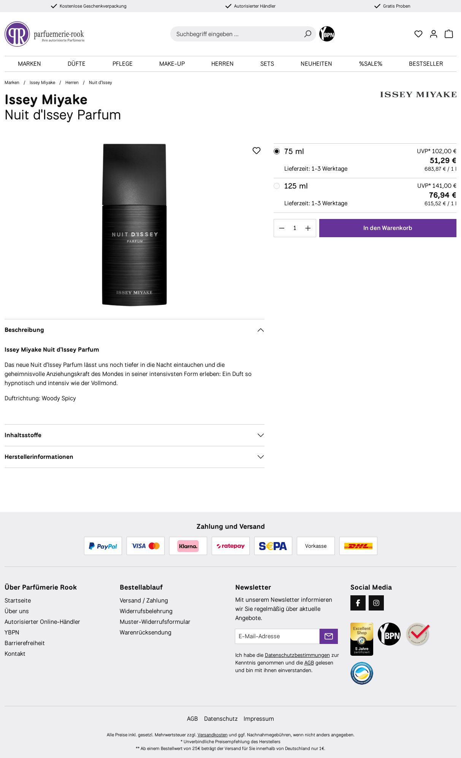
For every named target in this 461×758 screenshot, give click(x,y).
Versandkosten (213, 735)
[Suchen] (307, 33)
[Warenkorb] (448, 33)
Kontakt (15, 654)
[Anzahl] (295, 228)
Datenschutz (221, 719)
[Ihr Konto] (433, 33)
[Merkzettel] (418, 33)
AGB (309, 662)
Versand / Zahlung (144, 600)
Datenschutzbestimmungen (297, 655)
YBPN (12, 632)
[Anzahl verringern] (282, 228)
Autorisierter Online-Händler (42, 622)
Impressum (259, 719)
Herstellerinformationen (39, 457)
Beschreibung (24, 330)
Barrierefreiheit (25, 643)
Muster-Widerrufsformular (155, 622)
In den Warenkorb (387, 228)
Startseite (18, 600)
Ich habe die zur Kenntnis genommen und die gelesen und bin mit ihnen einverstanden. (287, 663)
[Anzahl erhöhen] (308, 228)
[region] (134, 225)
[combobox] (234, 33)
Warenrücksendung (145, 632)
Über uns (17, 611)
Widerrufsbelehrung (146, 611)
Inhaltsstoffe (23, 435)
